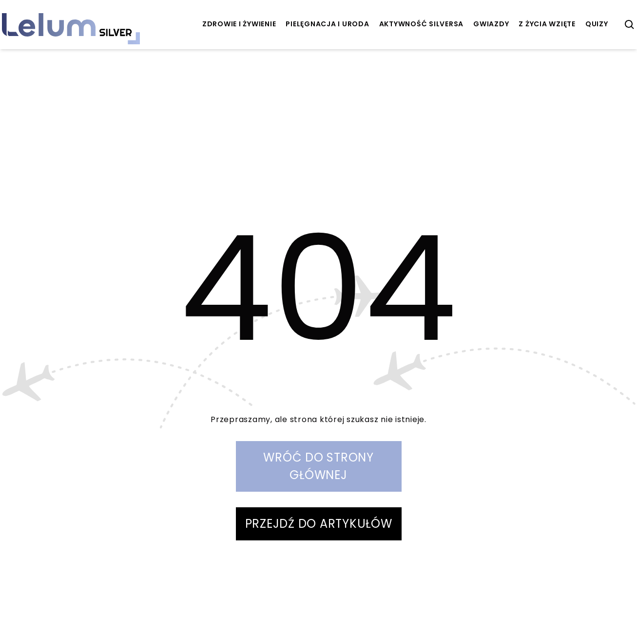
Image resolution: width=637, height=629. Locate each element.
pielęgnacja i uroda (327, 24)
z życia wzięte (547, 24)
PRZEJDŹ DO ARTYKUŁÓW (318, 524)
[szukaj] (630, 25)
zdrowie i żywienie (239, 24)
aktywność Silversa (421, 24)
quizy (596, 24)
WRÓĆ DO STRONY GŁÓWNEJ (318, 466)
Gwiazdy (491, 24)
